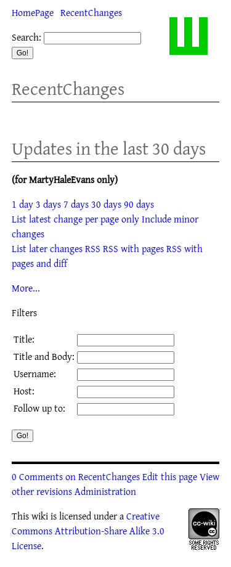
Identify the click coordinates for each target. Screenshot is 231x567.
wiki (39, 515)
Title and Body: (44, 356)
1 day (22, 204)
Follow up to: (39, 408)
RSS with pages (133, 248)
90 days (139, 204)
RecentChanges (91, 12)
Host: (24, 390)
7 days (76, 204)
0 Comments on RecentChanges (76, 476)
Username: (35, 373)
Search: (26, 37)
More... (26, 287)
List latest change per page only (75, 218)
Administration (105, 491)
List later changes (47, 248)
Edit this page (169, 476)
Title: (24, 339)
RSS (92, 248)
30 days (106, 204)
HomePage (33, 12)
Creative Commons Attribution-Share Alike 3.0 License (88, 530)
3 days (48, 204)
